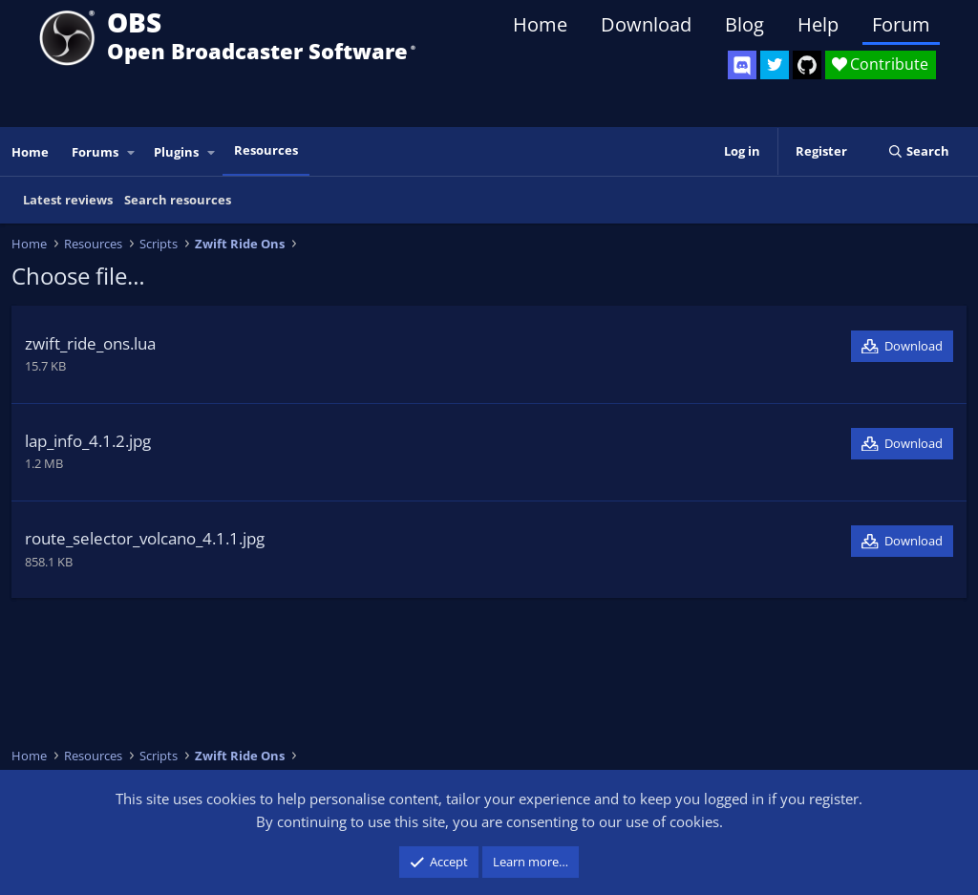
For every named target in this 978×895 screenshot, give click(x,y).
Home (540, 24)
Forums (95, 151)
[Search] (918, 151)
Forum (901, 24)
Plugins (176, 151)
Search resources (177, 199)
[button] (131, 152)
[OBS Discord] (742, 65)
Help (818, 24)
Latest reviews (68, 199)
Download (646, 24)
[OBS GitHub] (807, 65)
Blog (744, 24)
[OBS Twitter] (774, 65)
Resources (266, 150)
